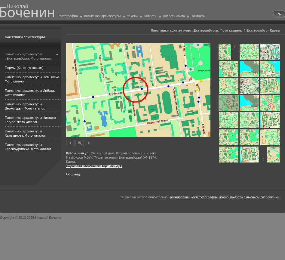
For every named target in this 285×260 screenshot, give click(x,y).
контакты (198, 16)
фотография (68, 16)
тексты (132, 16)
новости (150, 16)
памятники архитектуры (102, 16)
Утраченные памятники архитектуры (94, 166)
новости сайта (174, 16)
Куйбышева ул (77, 153)
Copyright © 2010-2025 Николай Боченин (31, 217)
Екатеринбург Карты (263, 30)
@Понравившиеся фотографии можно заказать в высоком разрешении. (225, 197)
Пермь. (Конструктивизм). (24, 68)
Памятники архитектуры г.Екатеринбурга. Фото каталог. (196, 30)
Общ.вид (73, 174)
